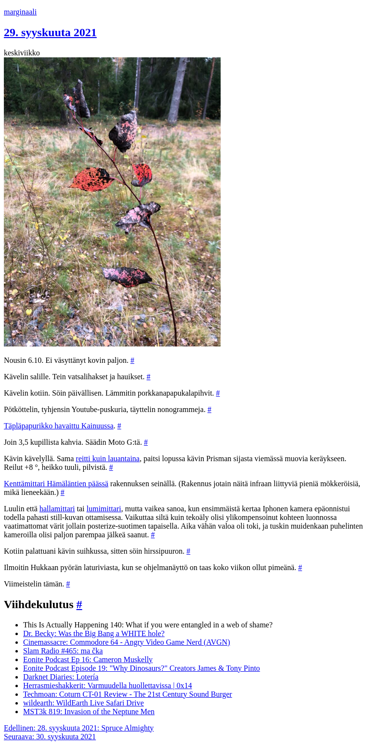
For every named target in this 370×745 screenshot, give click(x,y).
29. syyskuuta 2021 (50, 32)
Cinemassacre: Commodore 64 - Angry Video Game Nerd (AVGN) (126, 642)
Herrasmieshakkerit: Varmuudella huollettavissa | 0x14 (107, 685)
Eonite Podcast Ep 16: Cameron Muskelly (88, 659)
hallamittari (57, 509)
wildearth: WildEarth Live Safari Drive (83, 703)
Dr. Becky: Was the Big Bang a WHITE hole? (94, 633)
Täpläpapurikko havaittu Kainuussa (59, 426)
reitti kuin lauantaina (107, 458)
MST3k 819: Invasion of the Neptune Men (89, 711)
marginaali (20, 12)
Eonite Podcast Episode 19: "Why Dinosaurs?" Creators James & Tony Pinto (141, 668)
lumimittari (104, 509)
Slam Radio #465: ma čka (63, 651)
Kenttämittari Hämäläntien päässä (56, 483)
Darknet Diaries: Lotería (60, 677)
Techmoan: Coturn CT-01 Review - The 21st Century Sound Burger (127, 694)
